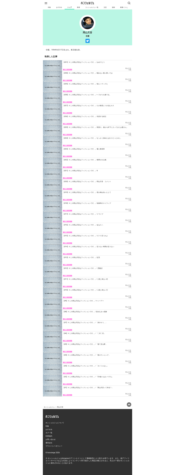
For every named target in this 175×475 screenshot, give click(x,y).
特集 (49, 7)
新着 (78, 7)
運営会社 (49, 443)
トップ (69, 7)
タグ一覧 (49, 433)
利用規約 (49, 436)
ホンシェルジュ (49, 407)
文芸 (105, 7)
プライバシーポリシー (54, 446)
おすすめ (59, 7)
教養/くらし (124, 7)
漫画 (113, 7)
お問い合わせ (51, 439)
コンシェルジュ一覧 (91, 7)
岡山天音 (60, 407)
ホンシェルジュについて (55, 423)
